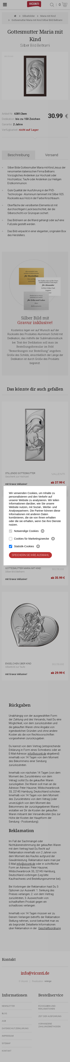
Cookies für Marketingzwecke (31, 538)
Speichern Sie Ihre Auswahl (30, 555)
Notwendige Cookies (26, 531)
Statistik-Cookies (24, 546)
